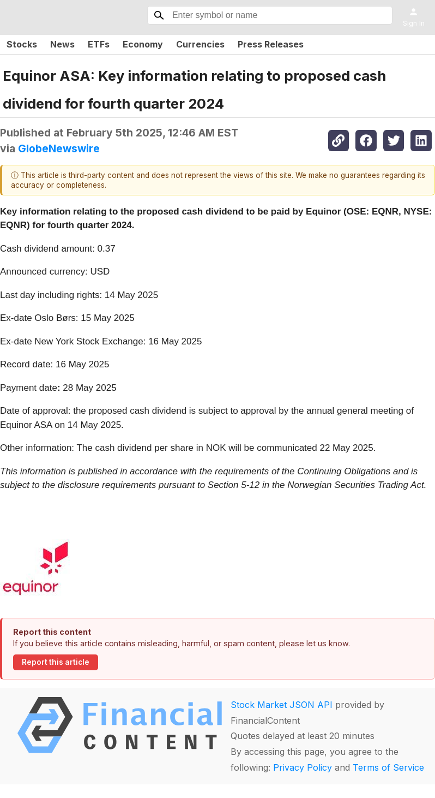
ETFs (99, 44)
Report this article (55, 662)
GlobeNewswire (59, 148)
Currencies (200, 44)
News (62, 44)
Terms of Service (388, 767)
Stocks (22, 44)
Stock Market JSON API (282, 704)
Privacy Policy (302, 767)
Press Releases (271, 44)
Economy (143, 44)
